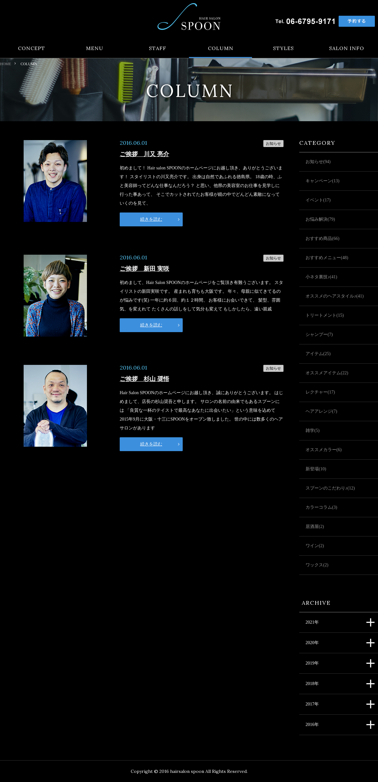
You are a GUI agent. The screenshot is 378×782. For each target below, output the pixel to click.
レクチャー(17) (320, 392)
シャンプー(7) (319, 334)
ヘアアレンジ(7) (321, 411)
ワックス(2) (317, 565)
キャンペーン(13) (322, 180)
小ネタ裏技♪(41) (321, 277)
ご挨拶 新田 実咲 (144, 268)
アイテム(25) (318, 353)
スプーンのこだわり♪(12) (330, 488)
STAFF (157, 48)
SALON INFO (346, 48)
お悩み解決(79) (320, 219)
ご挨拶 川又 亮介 (144, 154)
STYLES (283, 48)
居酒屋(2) (315, 526)
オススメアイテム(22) (327, 373)
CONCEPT (31, 48)
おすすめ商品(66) (322, 238)
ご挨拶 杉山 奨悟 (144, 379)
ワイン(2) (315, 545)
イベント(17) (318, 200)
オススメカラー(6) (323, 449)
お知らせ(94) (318, 161)
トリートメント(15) (325, 315)
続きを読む (151, 219)
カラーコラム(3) (321, 507)
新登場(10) (316, 469)
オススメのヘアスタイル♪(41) (335, 296)
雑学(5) (312, 430)
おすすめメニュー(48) (327, 257)
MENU (94, 48)
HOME (5, 64)
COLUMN (220, 48)
